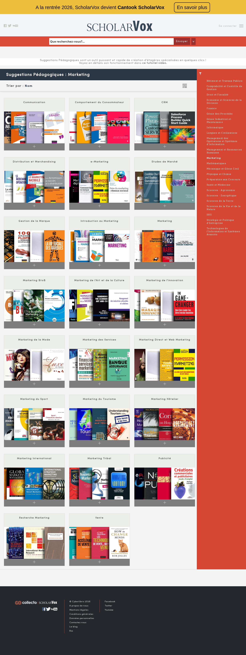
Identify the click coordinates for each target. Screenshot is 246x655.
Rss (71, 631)
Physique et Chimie (219, 174)
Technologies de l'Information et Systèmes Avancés (223, 231)
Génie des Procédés (220, 114)
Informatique (215, 127)
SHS (209, 215)
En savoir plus (192, 7)
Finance (212, 108)
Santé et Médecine (219, 185)
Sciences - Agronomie (221, 190)
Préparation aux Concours (223, 179)
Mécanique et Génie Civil (223, 169)
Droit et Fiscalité (218, 95)
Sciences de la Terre (220, 201)
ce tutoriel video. (154, 63)
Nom (29, 86)
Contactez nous (77, 623)
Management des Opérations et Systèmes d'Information (222, 141)
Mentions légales (78, 610)
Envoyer (182, 41)
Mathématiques (216, 163)
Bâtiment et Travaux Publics (225, 81)
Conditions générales (81, 614)
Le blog (73, 627)
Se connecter (228, 26)
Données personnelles (81, 618)
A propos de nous (78, 606)
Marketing (214, 158)
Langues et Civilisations (222, 133)
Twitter (108, 606)
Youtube (109, 610)
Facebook (110, 602)
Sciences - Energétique (222, 195)
